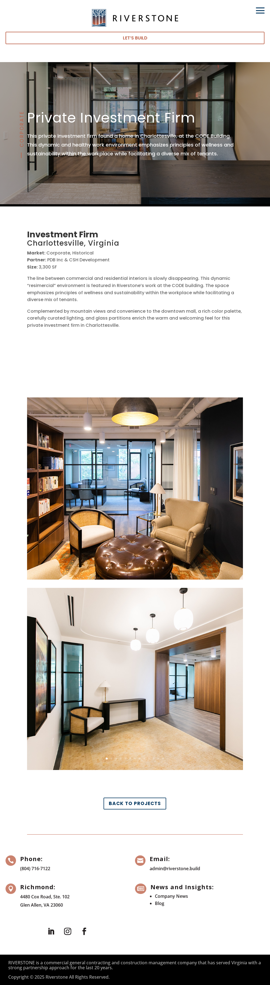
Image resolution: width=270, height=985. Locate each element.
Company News (171, 896)
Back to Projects (135, 803)
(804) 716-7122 (35, 868)
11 (154, 568)
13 (163, 568)
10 (149, 568)
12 (158, 568)
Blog (159, 903)
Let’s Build (135, 38)
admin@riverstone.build (175, 868)
